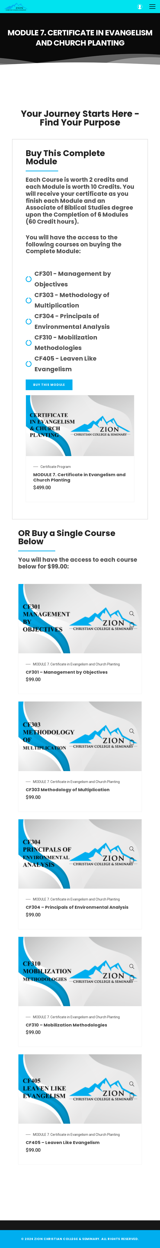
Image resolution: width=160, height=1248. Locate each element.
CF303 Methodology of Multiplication (68, 790)
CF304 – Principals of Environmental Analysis (77, 907)
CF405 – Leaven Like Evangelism (63, 1142)
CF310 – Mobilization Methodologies (66, 1025)
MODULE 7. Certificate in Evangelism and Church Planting (76, 664)
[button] (49, 384)
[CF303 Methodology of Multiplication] (132, 731)
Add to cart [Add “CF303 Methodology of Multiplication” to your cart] (132, 742)
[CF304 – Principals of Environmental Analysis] (132, 849)
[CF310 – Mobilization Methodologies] (132, 966)
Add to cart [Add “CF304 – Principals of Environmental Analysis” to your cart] (132, 859)
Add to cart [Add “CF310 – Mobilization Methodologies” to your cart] (132, 977)
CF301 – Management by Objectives (67, 672)
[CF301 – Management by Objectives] (132, 613)
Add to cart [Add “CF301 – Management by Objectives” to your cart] (132, 624)
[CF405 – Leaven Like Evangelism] (132, 1084)
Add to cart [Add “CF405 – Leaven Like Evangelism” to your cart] (132, 1094)
